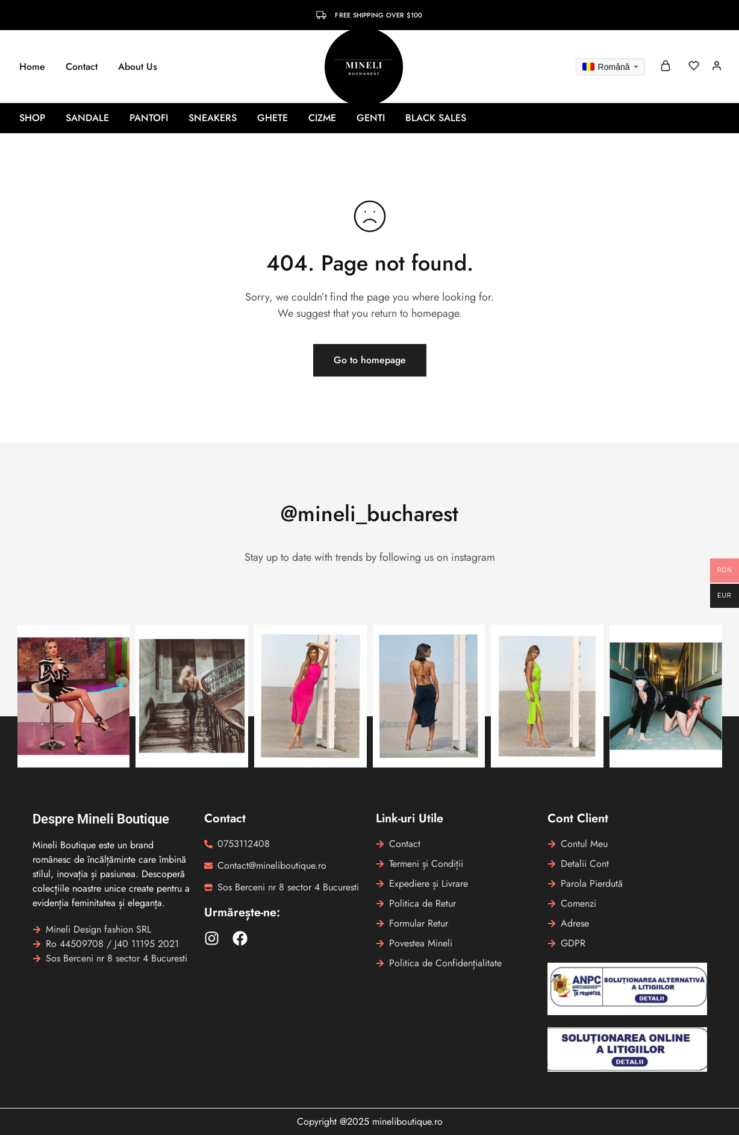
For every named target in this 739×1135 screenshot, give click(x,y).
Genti (371, 118)
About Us (137, 66)
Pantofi (148, 118)
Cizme (322, 118)
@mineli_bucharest (369, 514)
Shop (32, 118)
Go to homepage (370, 360)
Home (32, 66)
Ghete (272, 118)
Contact (82, 66)
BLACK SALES (435, 118)
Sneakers (213, 118)
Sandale (87, 118)
